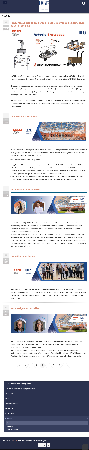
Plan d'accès (9, 413)
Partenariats (9, 409)
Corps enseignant (11, 404)
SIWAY (15, 441)
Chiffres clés (9, 394)
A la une (10, 423)
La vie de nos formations (24, 116)
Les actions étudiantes (23, 256)
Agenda (10, 426)
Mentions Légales (40, 441)
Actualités (8, 418)
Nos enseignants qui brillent (25, 308)
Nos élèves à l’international (25, 190)
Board (7, 399)
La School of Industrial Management (18, 384)
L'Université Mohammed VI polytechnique (20, 389)
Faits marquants (12, 430)
